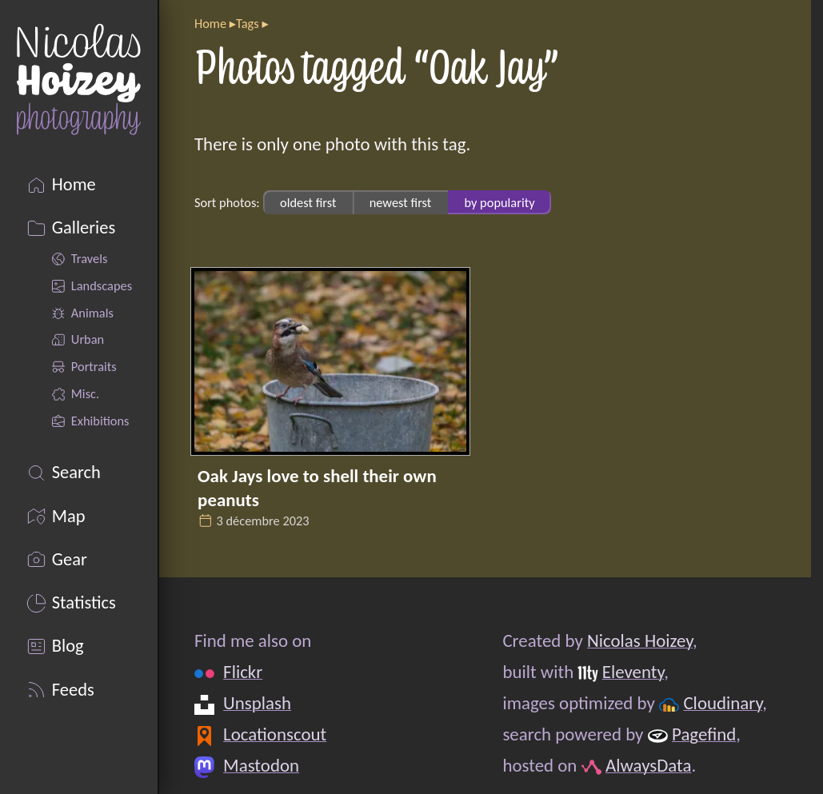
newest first (401, 202)
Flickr (242, 671)
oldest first (308, 202)
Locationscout (274, 734)
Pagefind (704, 734)
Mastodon (261, 765)
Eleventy (633, 671)
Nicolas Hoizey (640, 640)
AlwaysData (648, 765)
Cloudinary (722, 703)
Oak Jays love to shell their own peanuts (317, 488)
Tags (247, 23)
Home (210, 23)
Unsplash (257, 703)
